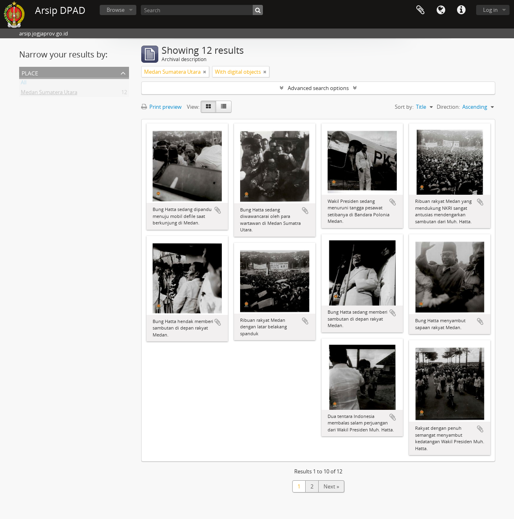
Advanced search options (318, 88)
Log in (490, 9)
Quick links (461, 10)
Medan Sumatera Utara (49, 93)
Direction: (448, 106)
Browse (116, 9)
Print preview (161, 106)
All (23, 84)
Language (441, 10)
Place (30, 72)
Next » (331, 486)
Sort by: (404, 106)
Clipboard (420, 10)
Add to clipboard (218, 210)
